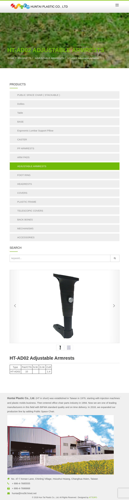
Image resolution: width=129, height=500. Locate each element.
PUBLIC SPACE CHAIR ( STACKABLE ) (38, 95)
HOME (10, 58)
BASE (20, 121)
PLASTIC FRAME (26, 201)
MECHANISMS (25, 228)
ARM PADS (23, 157)
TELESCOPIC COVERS (30, 210)
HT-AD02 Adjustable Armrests (83, 58)
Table (20, 112)
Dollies (20, 104)
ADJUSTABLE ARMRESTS (49, 58)
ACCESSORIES (26, 237)
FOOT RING (24, 175)
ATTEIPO (93, 497)
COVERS (22, 193)
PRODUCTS (24, 58)
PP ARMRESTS (25, 148)
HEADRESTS (24, 184)
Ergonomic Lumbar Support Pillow (35, 130)
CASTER (22, 139)
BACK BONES (25, 219)
